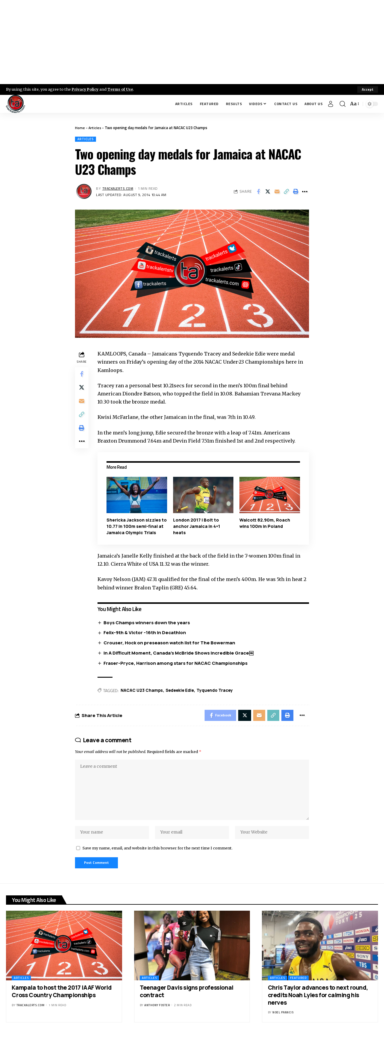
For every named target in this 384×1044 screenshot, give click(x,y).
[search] (343, 104)
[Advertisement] (192, 42)
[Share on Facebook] (258, 192)
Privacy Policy (86, 89)
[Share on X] (267, 192)
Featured (298, 984)
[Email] (277, 192)
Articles (95, 128)
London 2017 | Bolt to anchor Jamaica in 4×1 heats (197, 526)
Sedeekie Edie (182, 691)
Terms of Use (122, 89)
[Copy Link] (286, 192)
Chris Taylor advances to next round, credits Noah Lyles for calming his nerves (318, 1001)
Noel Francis (282, 1019)
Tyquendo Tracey (218, 691)
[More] (305, 192)
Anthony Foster (157, 1011)
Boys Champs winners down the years (148, 623)
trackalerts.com (118, 188)
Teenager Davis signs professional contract (186, 998)
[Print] (295, 192)
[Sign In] (331, 104)
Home (80, 128)
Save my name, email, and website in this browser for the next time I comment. (157, 853)
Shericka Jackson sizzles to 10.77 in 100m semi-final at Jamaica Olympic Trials (136, 526)
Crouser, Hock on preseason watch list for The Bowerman (170, 643)
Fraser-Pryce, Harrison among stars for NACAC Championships (177, 663)
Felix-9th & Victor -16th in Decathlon (146, 633)
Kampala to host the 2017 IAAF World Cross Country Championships (61, 998)
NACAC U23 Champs (143, 691)
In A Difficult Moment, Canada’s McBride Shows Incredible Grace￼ (180, 653)
